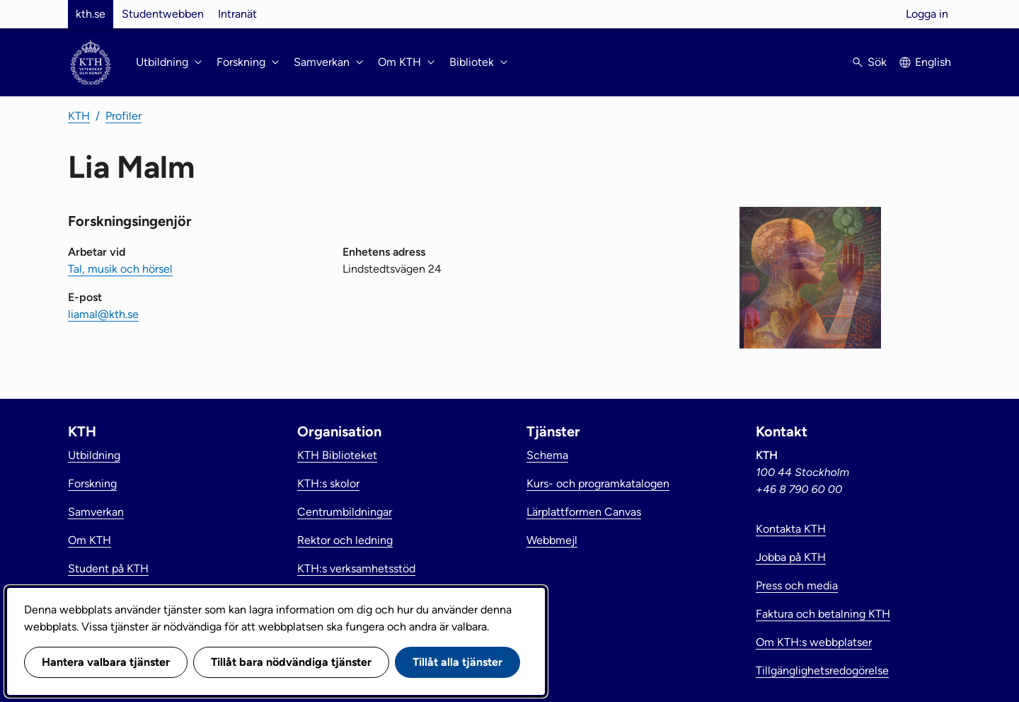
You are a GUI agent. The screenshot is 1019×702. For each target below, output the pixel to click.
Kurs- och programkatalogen (597, 483)
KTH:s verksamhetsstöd (356, 568)
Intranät (237, 14)
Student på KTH (108, 568)
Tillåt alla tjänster (457, 662)
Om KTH (89, 540)
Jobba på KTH (791, 557)
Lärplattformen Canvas (583, 512)
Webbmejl (551, 540)
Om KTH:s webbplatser (814, 642)
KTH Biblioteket (337, 455)
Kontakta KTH (791, 529)
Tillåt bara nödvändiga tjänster (291, 662)
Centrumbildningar (344, 512)
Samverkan (96, 512)
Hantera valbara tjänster (106, 662)
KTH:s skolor (328, 483)
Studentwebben (163, 14)
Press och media (797, 585)
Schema (547, 455)
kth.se (90, 14)
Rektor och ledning (345, 540)
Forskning (92, 483)
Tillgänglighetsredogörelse (822, 670)
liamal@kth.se (103, 314)
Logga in (927, 14)
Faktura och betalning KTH (823, 614)
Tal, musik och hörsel (120, 269)
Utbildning (94, 455)
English (933, 62)
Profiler (123, 116)
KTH (79, 116)
